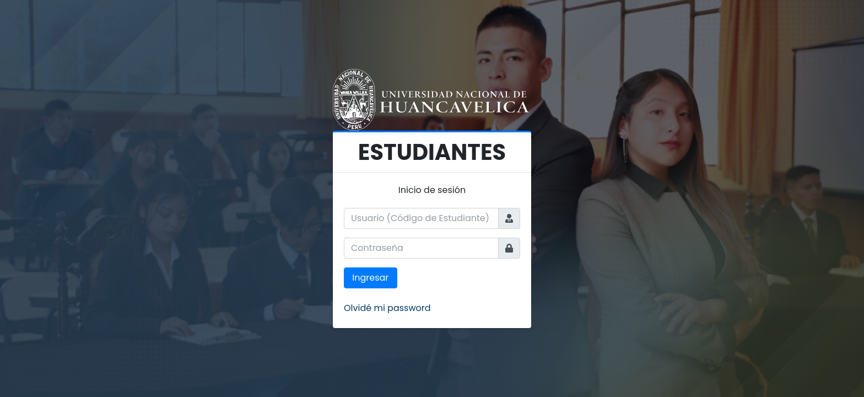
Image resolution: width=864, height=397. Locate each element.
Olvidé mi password (387, 308)
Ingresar (370, 277)
